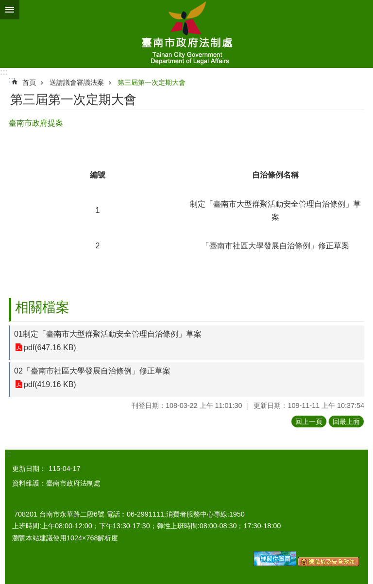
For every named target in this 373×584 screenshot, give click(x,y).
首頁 (29, 82)
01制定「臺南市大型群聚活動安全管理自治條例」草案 (108, 334)
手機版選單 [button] (9, 9)
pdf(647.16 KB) (50, 347)
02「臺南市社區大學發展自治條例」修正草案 (92, 371)
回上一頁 (308, 421)
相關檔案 (42, 307)
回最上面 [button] (346, 421)
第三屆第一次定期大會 (152, 82)
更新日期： (29, 468)
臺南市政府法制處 (186, 34)
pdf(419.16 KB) (50, 384)
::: (4, 72)
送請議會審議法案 (77, 82)
